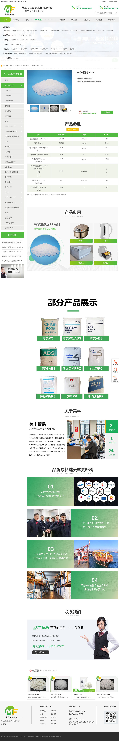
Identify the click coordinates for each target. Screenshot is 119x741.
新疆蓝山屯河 (10, 162)
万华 (6, 192)
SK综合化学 (9, 223)
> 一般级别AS (14, 40)
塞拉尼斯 (8, 218)
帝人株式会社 (10, 203)
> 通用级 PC (13, 49)
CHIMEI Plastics (11, 131)
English (104, 1)
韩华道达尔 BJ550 (57, 694)
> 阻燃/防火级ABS (43, 30)
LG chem (8, 167)
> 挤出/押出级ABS (31, 30)
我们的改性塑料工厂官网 (104, 13)
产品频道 (18, 66)
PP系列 (8, 91)
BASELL (8, 116)
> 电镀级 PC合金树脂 (51, 53)
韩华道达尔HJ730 (103, 694)
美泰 (6, 213)
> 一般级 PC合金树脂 (19, 53)
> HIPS (12, 44)
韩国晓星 (8, 111)
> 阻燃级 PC (23, 49)
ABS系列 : (6, 27)
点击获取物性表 (72, 129)
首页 (11, 66)
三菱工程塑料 (10, 197)
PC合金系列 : (7, 53)
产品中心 (43, 723)
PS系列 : (5, 44)
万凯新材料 (9, 157)
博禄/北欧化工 (10, 126)
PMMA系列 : (7, 58)
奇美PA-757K (79, 694)
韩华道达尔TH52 (34, 694)
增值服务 (53, 714)
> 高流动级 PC (33, 49)
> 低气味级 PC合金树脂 (35, 53)
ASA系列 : (6, 35)
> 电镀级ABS (64, 30)
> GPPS (18, 44)
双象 (6, 142)
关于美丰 (53, 720)
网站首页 (43, 711)
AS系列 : (6, 40)
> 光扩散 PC (72, 49)
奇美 (6, 80)
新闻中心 (53, 717)
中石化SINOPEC (11, 172)
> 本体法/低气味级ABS (88, 30)
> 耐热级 (13, 35)
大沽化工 (8, 187)
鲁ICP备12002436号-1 (12, 736)
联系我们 (53, 723)
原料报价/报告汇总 (12, 136)
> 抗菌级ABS (110, 30)
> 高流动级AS (34, 40)
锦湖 (6, 121)
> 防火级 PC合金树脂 (66, 53)
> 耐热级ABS (55, 30)
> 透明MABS (100, 30)
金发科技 (8, 182)
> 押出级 (29, 35)
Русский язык (113, 1)
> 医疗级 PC (44, 49)
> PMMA (15, 58)
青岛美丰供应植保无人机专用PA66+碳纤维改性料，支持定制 (20, 248)
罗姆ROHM (9, 228)
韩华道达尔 (26, 66)
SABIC (7, 106)
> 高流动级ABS (74, 30)
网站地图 (31, 736)
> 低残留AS (24, 40)
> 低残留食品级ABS (18, 30)
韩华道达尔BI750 (37, 66)
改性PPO (9, 100)
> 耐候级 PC (53, 49)
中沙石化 (8, 177)
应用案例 (53, 711)
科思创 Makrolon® (12, 208)
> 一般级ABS (7, 30)
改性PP (8, 95)
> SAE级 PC (63, 49)
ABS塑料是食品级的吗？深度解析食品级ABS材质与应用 (19, 257)
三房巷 (7, 152)
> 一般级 (21, 35)
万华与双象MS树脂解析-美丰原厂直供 (13, 243)
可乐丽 (7, 147)
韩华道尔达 (43, 717)
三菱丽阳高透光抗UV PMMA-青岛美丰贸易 (15, 252)
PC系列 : (6, 49)
